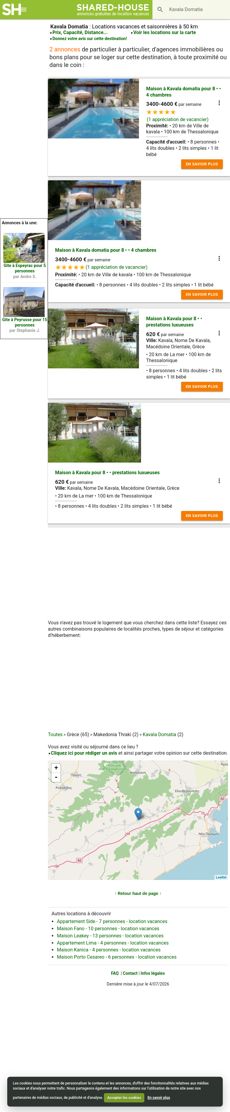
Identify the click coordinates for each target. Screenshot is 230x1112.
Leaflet (221, 877)
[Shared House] (115, 9)
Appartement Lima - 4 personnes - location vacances (113, 943)
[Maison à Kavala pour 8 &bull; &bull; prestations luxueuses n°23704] (138, 814)
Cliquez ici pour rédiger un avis (84, 753)
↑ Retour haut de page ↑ (137, 893)
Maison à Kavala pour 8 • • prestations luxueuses (174, 322)
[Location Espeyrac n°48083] (24, 248)
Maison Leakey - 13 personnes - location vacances (110, 936)
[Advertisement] (24, 128)
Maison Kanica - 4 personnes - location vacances (109, 950)
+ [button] (56, 768)
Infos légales (153, 973)
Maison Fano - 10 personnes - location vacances (108, 928)
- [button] (56, 777)
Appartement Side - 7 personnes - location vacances (112, 921)
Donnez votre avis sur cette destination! (89, 38)
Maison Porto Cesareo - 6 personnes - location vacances (116, 957)
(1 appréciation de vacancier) (177, 119)
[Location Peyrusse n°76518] (24, 302)
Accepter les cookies (124, 1098)
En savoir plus (202, 164)
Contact (130, 973)
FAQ (115, 973)
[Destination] (182, 9)
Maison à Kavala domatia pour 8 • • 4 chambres (105, 250)
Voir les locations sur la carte (164, 32)
